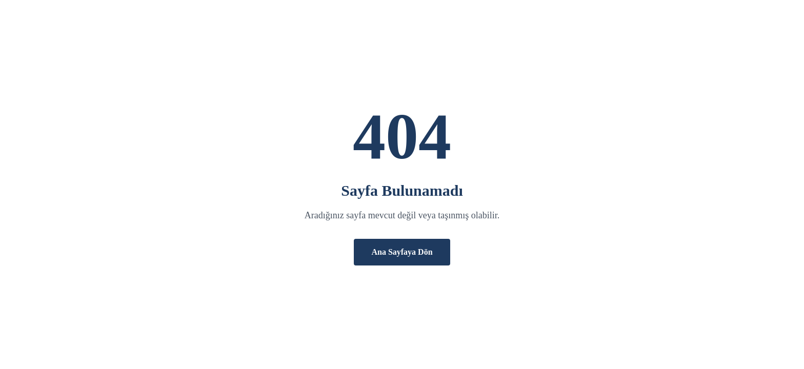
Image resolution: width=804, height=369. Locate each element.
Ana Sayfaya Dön (401, 252)
